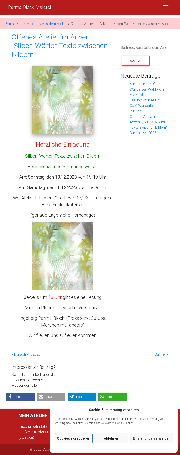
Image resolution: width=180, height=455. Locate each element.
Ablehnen (111, 438)
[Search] (144, 48)
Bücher (135, 111)
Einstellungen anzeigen (152, 438)
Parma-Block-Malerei (29, 7)
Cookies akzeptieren (73, 438)
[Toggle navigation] (166, 7)
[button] (20, 397)
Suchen (140, 60)
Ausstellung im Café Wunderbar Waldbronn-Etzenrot (148, 89)
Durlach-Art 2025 (143, 132)
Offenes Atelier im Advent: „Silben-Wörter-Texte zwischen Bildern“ (148, 122)
